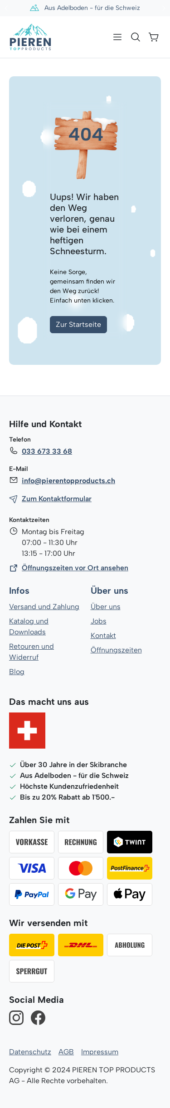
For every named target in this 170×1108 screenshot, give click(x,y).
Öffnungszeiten (116, 650)
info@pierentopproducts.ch (68, 480)
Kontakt (103, 635)
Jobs (99, 621)
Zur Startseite (78, 324)
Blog (16, 671)
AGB (65, 1051)
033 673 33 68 (47, 451)
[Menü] (117, 37)
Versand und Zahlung (44, 606)
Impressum (98, 1051)
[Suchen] (135, 37)
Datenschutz (30, 1051)
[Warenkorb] (153, 37)
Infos (19, 591)
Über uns (109, 591)
